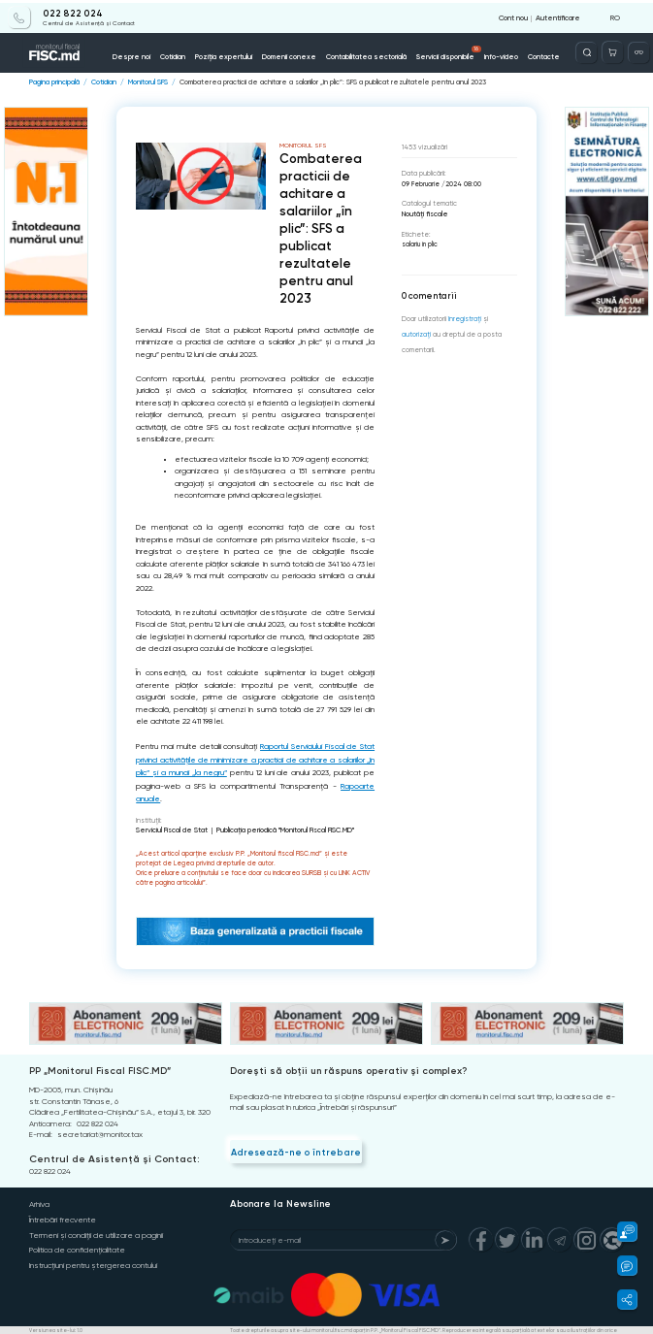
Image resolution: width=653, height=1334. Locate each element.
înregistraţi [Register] (464, 318)
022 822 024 (66, 11)
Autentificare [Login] (558, 15)
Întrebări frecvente (62, 1212)
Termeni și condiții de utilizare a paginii (96, 1226)
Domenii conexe (289, 53)
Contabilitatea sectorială (364, 53)
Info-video (495, 53)
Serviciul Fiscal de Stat (170, 824)
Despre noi (137, 53)
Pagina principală (53, 81)
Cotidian (177, 53)
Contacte (537, 53)
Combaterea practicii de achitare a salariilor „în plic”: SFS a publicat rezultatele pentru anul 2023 (320, 81)
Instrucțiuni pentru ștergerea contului (93, 1256)
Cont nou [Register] (513, 15)
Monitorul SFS (144, 81)
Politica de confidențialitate (77, 1241)
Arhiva (39, 1197)
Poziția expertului (226, 53)
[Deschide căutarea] (588, 50)
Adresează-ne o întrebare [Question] (293, 1145)
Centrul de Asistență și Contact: (110, 1151)
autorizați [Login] (416, 333)
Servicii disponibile (445, 50)
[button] (621, 1232)
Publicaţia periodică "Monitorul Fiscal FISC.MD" (280, 824)
